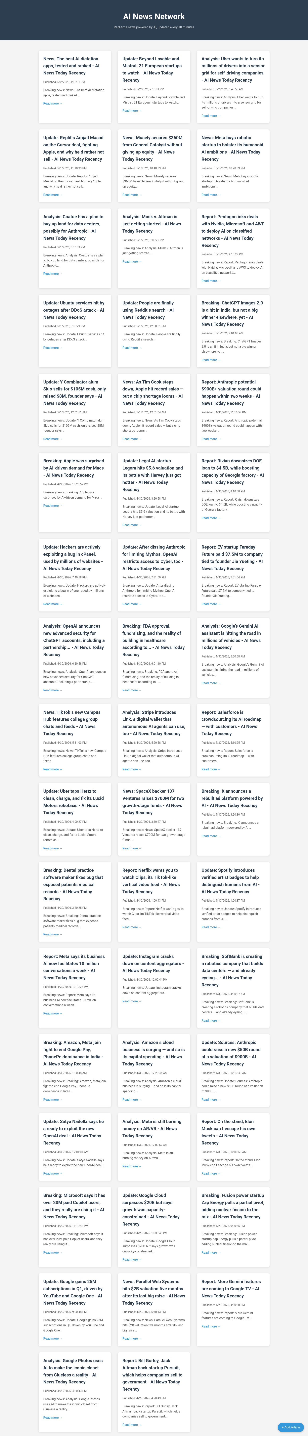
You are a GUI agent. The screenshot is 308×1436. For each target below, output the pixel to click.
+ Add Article (291, 1427)
